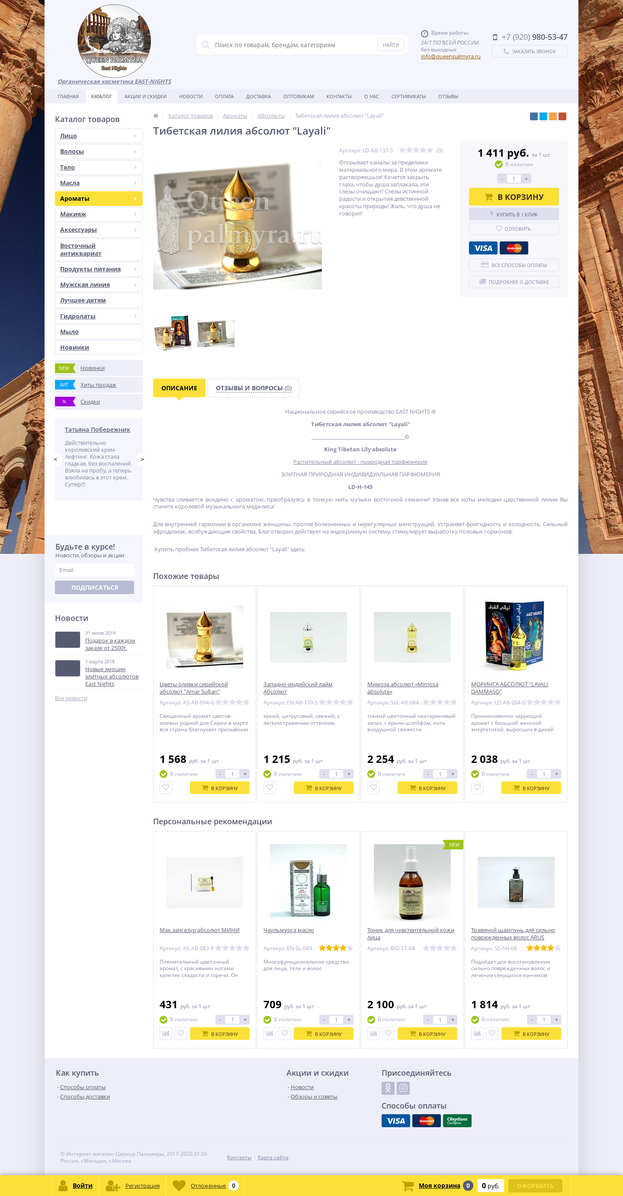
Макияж (98, 214)
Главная (68, 96)
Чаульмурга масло (288, 930)
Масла (98, 183)
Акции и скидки (146, 96)
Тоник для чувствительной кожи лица (410, 933)
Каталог (101, 96)
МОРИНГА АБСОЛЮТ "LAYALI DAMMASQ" (509, 688)
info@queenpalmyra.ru (451, 56)
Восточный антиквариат (81, 249)
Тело (98, 167)
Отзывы (448, 96)
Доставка (258, 96)
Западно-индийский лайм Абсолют (298, 688)
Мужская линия (98, 284)
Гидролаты (98, 316)
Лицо (98, 136)
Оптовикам (298, 96)
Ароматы (98, 198)
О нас (371, 96)
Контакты (339, 96)
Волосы (98, 151)
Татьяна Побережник (97, 429)
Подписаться (94, 587)
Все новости (71, 698)
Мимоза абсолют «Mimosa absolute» (402, 688)
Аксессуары (98, 229)
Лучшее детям (83, 300)
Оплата (224, 96)
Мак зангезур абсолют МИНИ (200, 930)
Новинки (74, 347)
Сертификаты (409, 96)
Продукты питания (98, 269)
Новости (190, 96)
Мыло (69, 332)
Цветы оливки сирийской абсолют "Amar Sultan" (194, 688)
